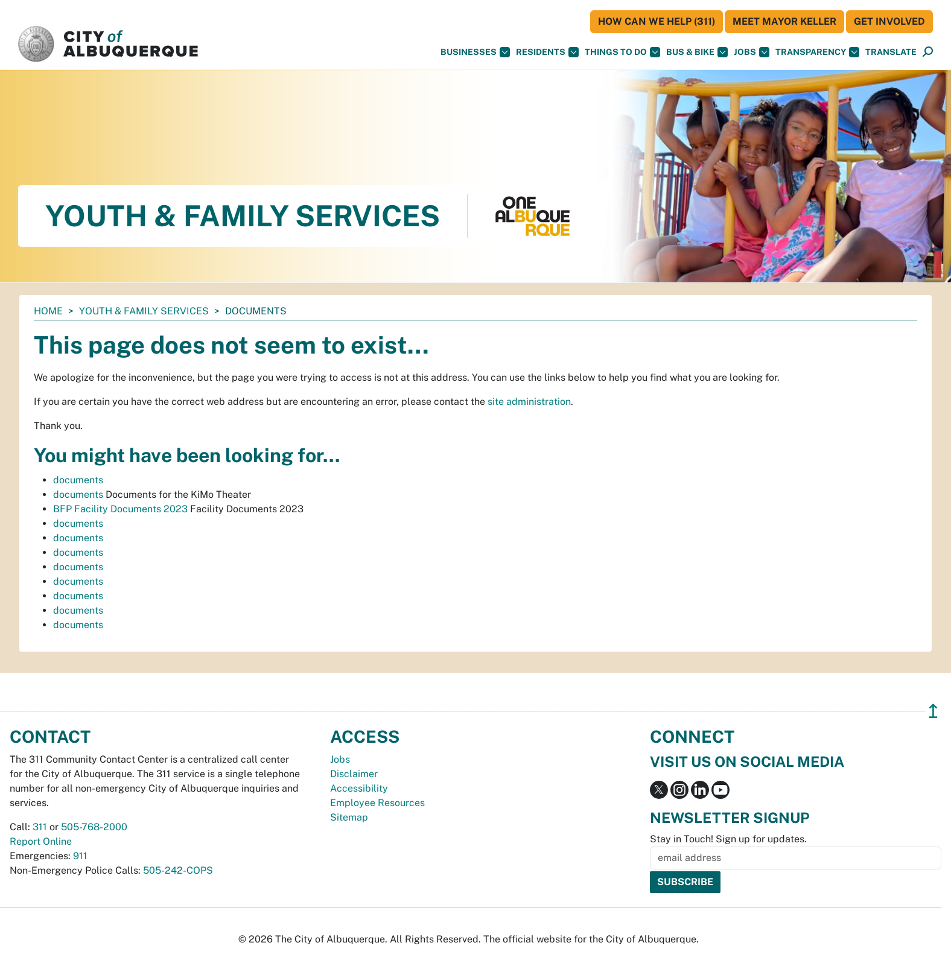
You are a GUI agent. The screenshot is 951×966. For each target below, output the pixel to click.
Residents (547, 52)
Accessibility (359, 788)
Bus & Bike (697, 52)
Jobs (751, 52)
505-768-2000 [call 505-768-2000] (94, 827)
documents (78, 480)
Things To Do (622, 52)
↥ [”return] (933, 711)
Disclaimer (354, 774)
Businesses (475, 52)
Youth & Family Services (144, 311)
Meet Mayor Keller (784, 21)
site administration (529, 401)
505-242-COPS (178, 870)
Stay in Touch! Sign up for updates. (728, 839)
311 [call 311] (40, 827)
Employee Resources (377, 803)
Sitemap (349, 817)
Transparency (817, 52)
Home (48, 311)
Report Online (41, 841)
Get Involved (889, 21)
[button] (891, 52)
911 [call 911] (80, 856)
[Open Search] (928, 52)
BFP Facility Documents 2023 (120, 509)
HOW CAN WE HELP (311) (656, 21)
